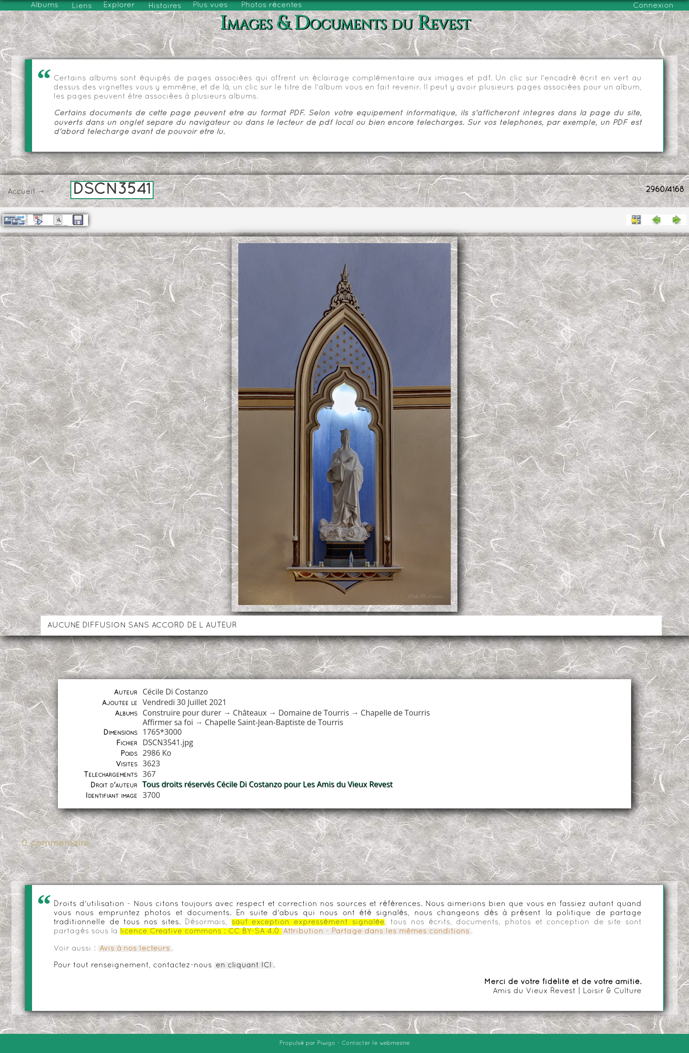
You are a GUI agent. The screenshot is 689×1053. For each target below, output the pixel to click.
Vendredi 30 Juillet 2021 (185, 702)
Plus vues (210, 5)
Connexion (653, 5)
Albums (44, 5)
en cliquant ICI (244, 965)
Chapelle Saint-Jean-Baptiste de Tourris (274, 722)
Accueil (21, 192)
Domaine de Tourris (313, 712)
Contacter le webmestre (376, 1043)
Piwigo (326, 1043)
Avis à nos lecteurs (135, 948)
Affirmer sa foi (168, 722)
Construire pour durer (182, 712)
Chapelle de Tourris (395, 712)
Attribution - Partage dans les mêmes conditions (376, 931)
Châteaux (250, 712)
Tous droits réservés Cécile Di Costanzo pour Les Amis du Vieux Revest (268, 784)
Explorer (119, 5)
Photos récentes (271, 5)
